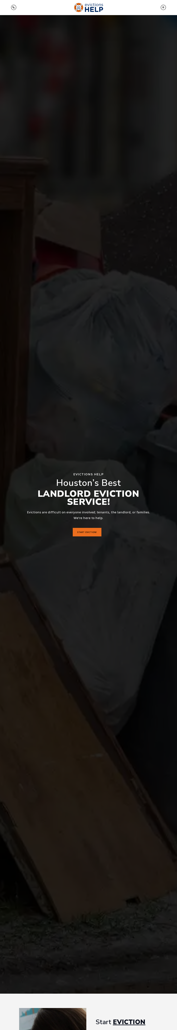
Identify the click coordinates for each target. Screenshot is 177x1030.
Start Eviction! (87, 532)
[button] (163, 7)
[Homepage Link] (88, 7)
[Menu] (13, 7)
